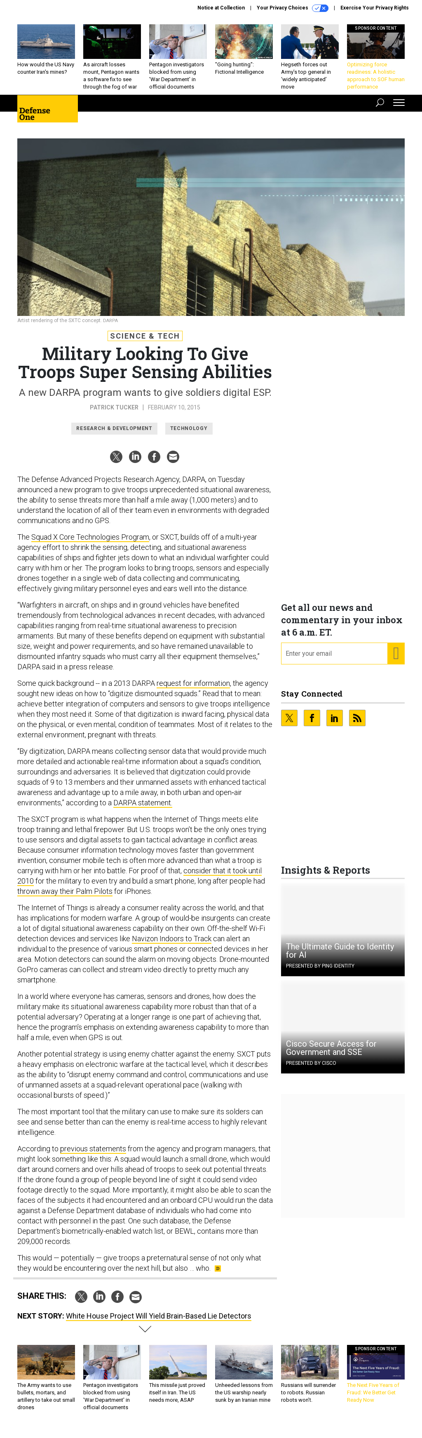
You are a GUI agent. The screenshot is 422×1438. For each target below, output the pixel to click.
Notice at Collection (221, 8)
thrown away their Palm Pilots (65, 897)
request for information (193, 689)
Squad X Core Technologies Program (90, 543)
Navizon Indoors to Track (171, 944)
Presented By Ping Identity (320, 972)
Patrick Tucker (114, 413)
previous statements (93, 1154)
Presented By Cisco (311, 1069)
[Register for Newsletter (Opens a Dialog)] (395, 660)
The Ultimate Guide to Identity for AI (340, 957)
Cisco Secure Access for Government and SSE (331, 1054)
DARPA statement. (142, 808)
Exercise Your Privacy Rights (374, 8)
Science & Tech (145, 342)
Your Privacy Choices (292, 8)
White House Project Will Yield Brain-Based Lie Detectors (158, 1322)
